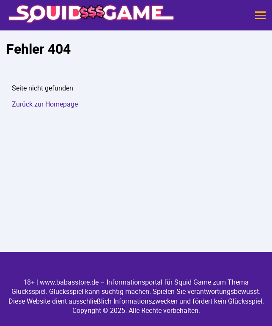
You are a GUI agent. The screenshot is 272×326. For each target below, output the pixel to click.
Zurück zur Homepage (45, 104)
